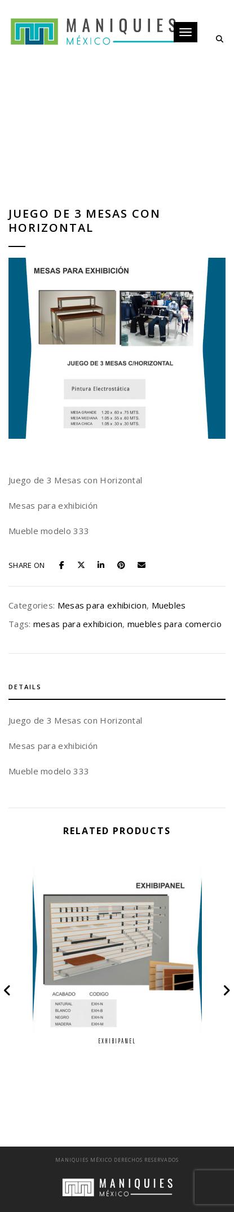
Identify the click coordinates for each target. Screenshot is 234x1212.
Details (25, 686)
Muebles (169, 605)
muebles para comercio (174, 623)
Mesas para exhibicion (102, 605)
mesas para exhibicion (77, 623)
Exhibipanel (117, 1041)
